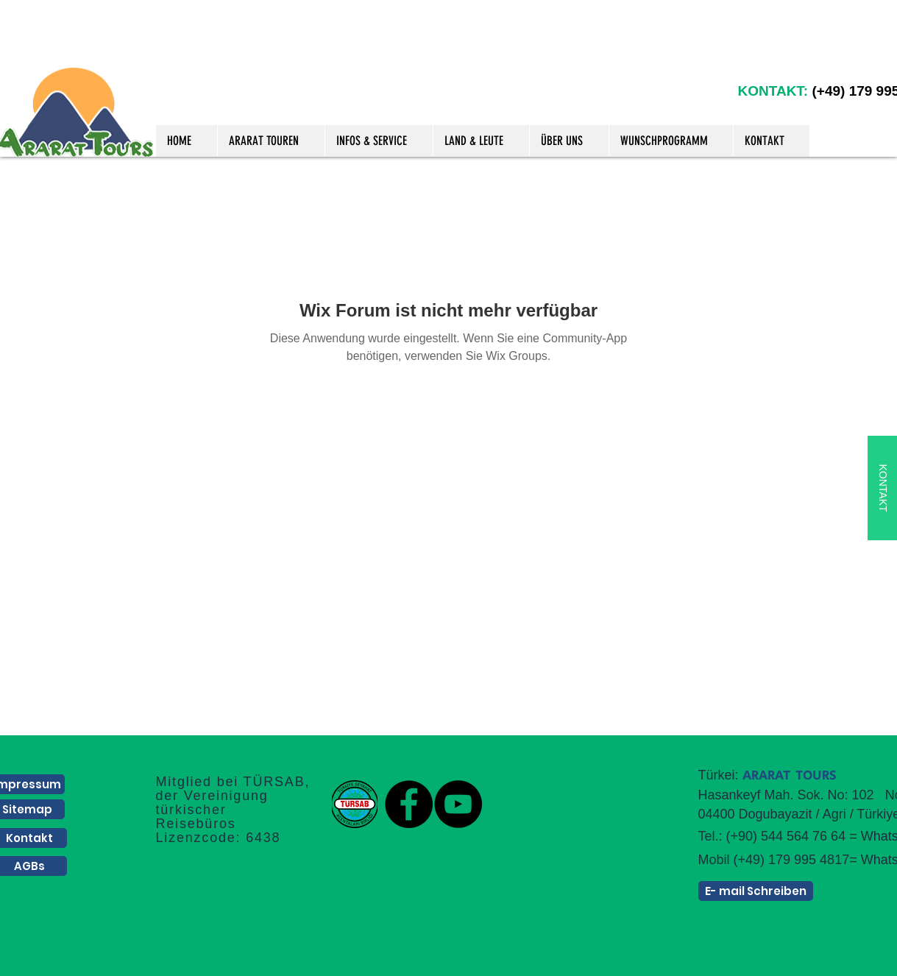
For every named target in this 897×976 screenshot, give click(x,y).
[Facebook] (409, 804)
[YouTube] (458, 804)
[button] (271, 141)
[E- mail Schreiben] (755, 891)
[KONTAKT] (882, 488)
